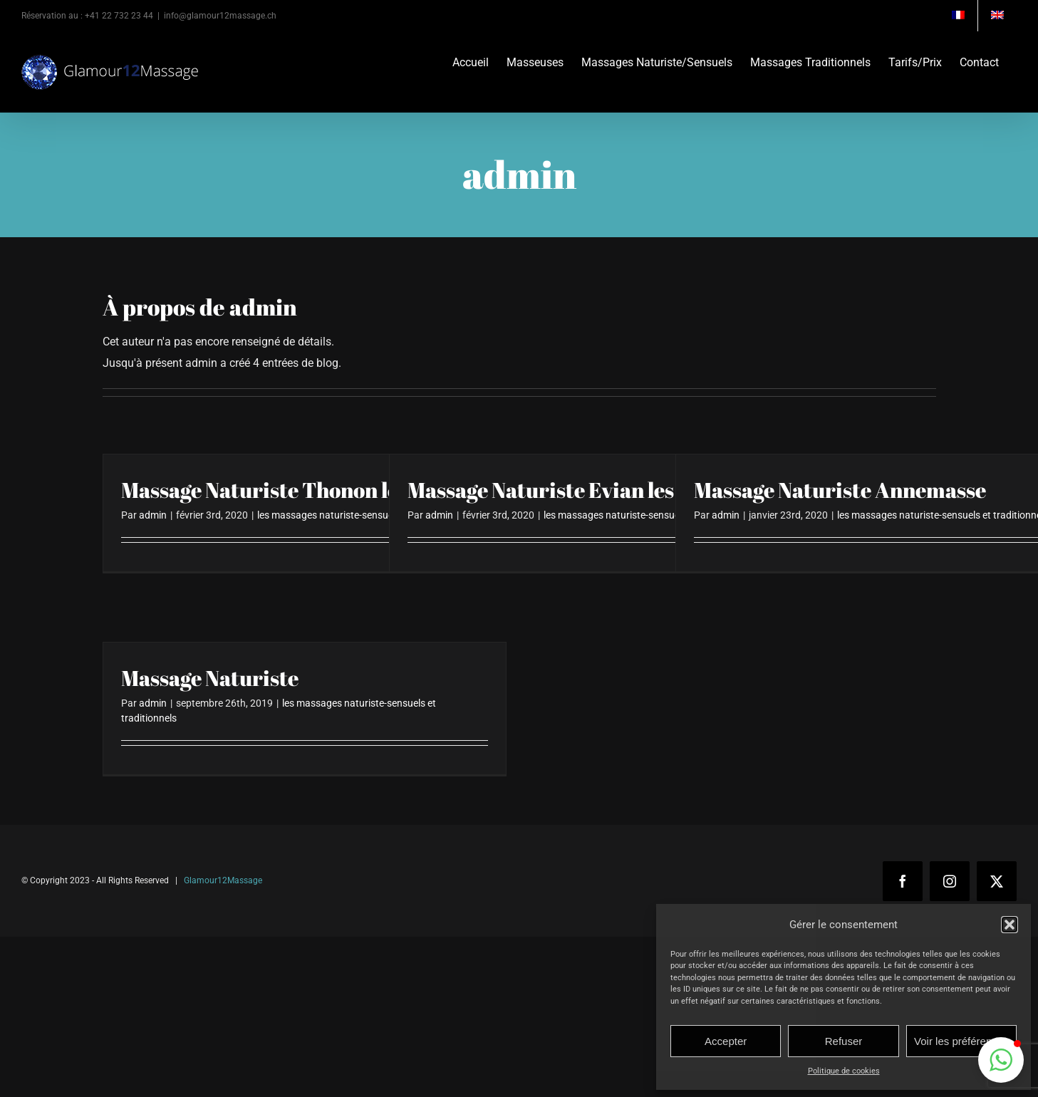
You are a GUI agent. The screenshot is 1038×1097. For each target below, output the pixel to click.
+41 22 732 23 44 (119, 16)
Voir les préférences (961, 1041)
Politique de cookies (844, 1071)
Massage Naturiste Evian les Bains (570, 489)
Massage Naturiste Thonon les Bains (293, 489)
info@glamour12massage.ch (220, 16)
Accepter (726, 1041)
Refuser (844, 1041)
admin (153, 515)
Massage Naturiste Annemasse (840, 489)
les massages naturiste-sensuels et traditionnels (363, 515)
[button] (1009, 924)
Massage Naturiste (210, 677)
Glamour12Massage (223, 880)
